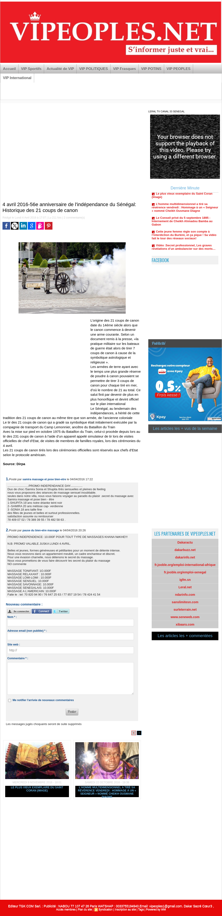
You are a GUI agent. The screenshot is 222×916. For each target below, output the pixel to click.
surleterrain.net (185, 609)
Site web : (13, 644)
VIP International (17, 78)
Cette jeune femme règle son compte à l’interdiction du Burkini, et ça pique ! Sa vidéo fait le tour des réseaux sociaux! (184, 237)
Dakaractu (185, 542)
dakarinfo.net (185, 557)
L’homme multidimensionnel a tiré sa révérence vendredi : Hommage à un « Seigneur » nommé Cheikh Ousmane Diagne (107, 791)
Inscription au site (125, 909)
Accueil (9, 69)
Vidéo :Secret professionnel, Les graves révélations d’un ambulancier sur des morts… (183, 249)
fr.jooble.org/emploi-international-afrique (185, 565)
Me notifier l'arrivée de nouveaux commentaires (43, 700)
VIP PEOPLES (179, 69)
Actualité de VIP (60, 69)
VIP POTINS (151, 69)
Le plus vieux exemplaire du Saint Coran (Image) (37, 789)
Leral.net (184, 587)
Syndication (106, 909)
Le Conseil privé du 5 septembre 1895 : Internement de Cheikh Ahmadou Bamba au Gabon (182, 223)
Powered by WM (156, 909)
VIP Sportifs (31, 69)
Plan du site (85, 909)
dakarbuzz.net (185, 550)
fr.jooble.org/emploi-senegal (185, 572)
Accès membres (66, 909)
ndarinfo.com (185, 594)
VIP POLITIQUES (93, 69)
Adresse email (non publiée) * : (27, 630)
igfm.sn (185, 580)
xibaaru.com (185, 624)
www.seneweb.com (185, 617)
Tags (141, 909)
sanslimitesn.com (185, 602)
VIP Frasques (124, 69)
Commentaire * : (17, 658)
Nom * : (12, 617)
